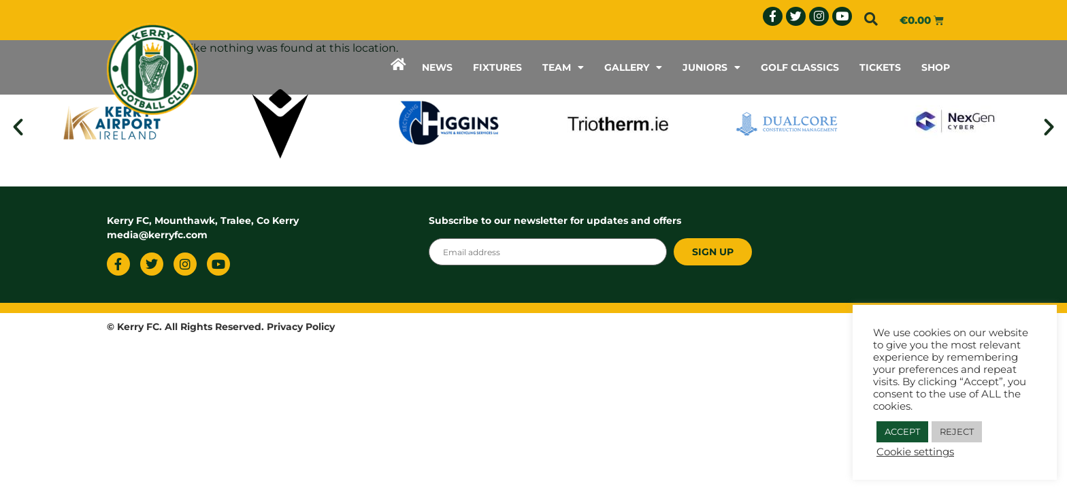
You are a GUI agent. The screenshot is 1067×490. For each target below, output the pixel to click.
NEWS (437, 67)
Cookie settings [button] (915, 452)
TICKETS (880, 67)
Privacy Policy (301, 327)
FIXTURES (497, 67)
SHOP (935, 67)
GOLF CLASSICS (800, 67)
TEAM (563, 67)
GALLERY (633, 67)
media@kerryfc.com (157, 235)
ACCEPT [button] (902, 431)
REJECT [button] (957, 431)
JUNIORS (711, 67)
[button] (871, 19)
